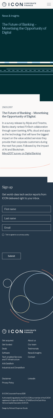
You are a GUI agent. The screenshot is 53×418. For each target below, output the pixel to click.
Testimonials (33, 348)
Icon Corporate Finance (19, 4)
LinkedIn (31, 378)
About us (32, 340)
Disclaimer (6, 378)
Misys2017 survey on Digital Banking (21, 153)
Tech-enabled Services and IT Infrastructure (12, 358)
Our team (32, 344)
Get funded (7, 344)
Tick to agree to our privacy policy (15, 235)
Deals (4, 348)
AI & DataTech (8, 363)
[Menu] (49, 4)
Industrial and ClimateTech (13, 367)
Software (6, 353)
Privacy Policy (8, 382)
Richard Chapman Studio (18, 408)
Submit (11, 256)
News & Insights (34, 353)
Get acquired (7, 340)
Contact (31, 357)
